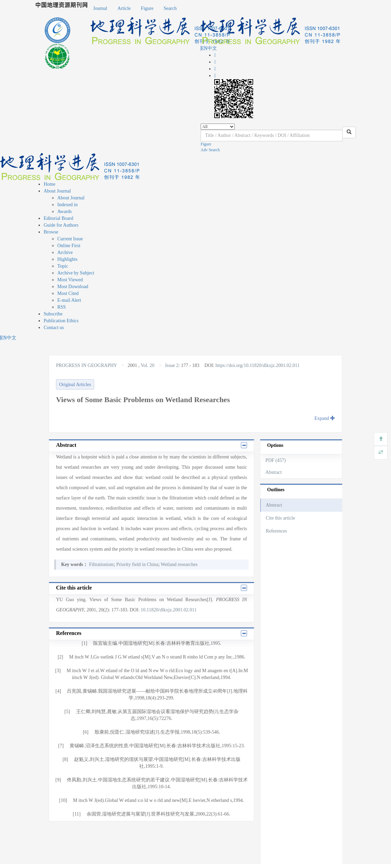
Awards (64, 211)
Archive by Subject (75, 272)
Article (124, 8)
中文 (212, 48)
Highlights (67, 259)
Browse (51, 232)
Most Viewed (70, 279)
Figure (147, 8)
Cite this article (280, 518)
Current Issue (70, 238)
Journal (100, 8)
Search (170, 8)
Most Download (72, 286)
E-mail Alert (69, 300)
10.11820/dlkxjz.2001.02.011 (169, 609)
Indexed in (67, 204)
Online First (68, 245)
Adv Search (210, 149)
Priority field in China (137, 564)
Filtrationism (101, 564)
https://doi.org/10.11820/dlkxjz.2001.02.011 (258, 365)
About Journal (57, 191)
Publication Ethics (61, 320)
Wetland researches (179, 564)
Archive (65, 252)
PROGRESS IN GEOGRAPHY (87, 365)
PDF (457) (275, 460)
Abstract (273, 472)
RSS (61, 307)
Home (49, 184)
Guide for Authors (61, 225)
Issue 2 (171, 365)
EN (204, 48)
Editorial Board (58, 218)
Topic (62, 266)
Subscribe (53, 313)
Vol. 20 (147, 365)
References (276, 531)
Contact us (54, 327)
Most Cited (68, 293)
